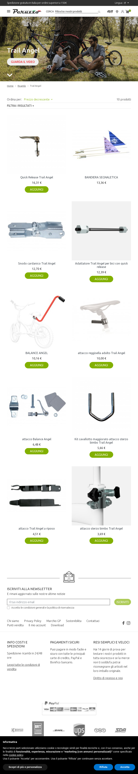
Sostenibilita (73, 620)
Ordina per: (14, 99)
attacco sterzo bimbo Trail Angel (101, 528)
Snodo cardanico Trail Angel (36, 263)
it (125, 3)
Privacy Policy (32, 620)
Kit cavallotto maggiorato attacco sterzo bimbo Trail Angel (101, 441)
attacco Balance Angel (36, 439)
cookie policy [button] (16, 755)
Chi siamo (13, 620)
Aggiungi (36, 189)
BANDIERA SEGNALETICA (101, 177)
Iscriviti (123, 602)
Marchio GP (53, 620)
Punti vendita (15, 625)
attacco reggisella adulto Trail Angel (101, 353)
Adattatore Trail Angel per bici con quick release (101, 265)
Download (57, 625)
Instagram (128, 623)
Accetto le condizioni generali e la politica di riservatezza (42, 607)
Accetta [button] (124, 767)
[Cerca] (76, 11)
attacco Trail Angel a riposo (37, 528)
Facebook (123, 623)
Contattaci (92, 620)
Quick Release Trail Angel (36, 177)
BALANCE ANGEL (37, 353)
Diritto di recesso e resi (108, 678)
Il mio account (37, 625)
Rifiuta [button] (103, 767)
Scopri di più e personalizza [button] (25, 767)
